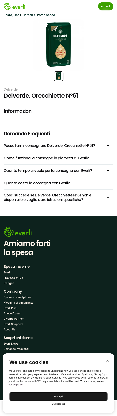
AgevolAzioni (12, 313)
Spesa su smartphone (17, 297)
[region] (58, 383)
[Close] (107, 361)
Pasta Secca (46, 15)
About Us (9, 329)
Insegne (9, 283)
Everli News (11, 343)
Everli (7, 272)
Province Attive (13, 278)
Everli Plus (10, 308)
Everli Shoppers (13, 324)
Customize (58, 403)
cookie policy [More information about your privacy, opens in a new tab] (16, 384)
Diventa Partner (14, 318)
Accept (58, 396)
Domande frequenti (16, 348)
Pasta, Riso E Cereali (18, 15)
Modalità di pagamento (18, 302)
